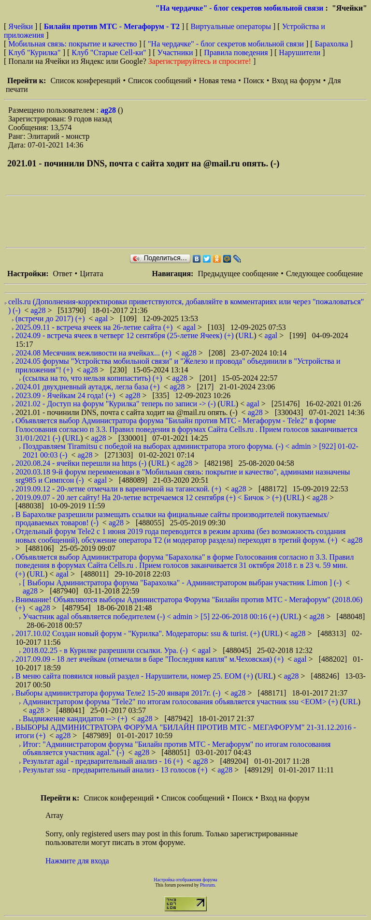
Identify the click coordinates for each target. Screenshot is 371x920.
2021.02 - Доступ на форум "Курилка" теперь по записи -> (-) (115, 404)
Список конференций (85, 80)
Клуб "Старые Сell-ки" (108, 52)
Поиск (253, 80)
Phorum (207, 885)
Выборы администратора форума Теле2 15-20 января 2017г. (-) (117, 693)
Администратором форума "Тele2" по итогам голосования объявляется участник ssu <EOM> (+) (180, 701)
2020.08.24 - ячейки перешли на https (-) (80, 463)
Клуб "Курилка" (34, 52)
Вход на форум (295, 80)
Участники (175, 52)
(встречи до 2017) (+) (50, 318)
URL (246, 335)
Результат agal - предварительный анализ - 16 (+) (103, 761)
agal (102, 318)
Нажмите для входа (77, 861)
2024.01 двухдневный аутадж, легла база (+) (87, 387)
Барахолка (331, 44)
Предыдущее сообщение (238, 273)
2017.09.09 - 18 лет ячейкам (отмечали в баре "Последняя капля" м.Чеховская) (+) (149, 659)
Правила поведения (236, 52)
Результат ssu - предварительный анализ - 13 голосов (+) (115, 770)
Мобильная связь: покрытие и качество (72, 44)
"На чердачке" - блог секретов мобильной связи (240, 8)
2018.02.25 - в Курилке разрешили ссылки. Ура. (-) (105, 650)
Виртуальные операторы (231, 26)
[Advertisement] (181, 221)
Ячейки (21, 26)
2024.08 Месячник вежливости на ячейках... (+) (93, 353)
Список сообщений (159, 80)
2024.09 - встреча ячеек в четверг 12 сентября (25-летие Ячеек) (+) (124, 335)
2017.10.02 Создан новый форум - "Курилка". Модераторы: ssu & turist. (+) (137, 633)
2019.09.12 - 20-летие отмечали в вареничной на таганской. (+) (118, 489)
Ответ (62, 273)
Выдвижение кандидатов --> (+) (75, 718)
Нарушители (299, 52)
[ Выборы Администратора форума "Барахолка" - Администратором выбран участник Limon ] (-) (182, 583)
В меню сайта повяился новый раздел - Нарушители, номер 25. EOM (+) (134, 676)
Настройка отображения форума (185, 879)
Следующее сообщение (324, 273)
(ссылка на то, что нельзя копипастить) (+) (92, 378)
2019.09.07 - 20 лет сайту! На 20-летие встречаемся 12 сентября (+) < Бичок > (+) (148, 497)
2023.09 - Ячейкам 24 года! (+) (65, 395)
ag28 (109, 110)
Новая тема (217, 80)
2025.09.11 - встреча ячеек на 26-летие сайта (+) (93, 327)
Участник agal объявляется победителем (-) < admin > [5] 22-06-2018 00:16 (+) (151, 616)
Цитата (91, 273)
